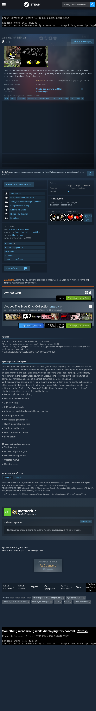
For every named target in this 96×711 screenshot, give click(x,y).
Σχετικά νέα (9, 253)
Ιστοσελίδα (10, 245)
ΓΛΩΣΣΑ (34, 589)
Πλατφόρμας (32, 100)
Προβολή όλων (86, 523)
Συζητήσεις (9, 257)
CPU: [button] (57, 604)
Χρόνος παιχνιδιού (65, 588)
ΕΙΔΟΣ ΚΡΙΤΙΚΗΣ (7, 588)
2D (72, 100)
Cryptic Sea (41, 91)
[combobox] (76, 4)
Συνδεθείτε (6, 174)
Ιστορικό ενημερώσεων (14, 249)
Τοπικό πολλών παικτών (59, 100)
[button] (78, 300)
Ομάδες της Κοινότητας (14, 261)
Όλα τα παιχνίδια (8, 39)
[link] (55, 327)
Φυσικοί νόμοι (44, 100)
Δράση (13, 100)
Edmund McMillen (54, 91)
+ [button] (82, 100)
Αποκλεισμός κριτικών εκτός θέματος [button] (47, 600)
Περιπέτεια (21, 100)
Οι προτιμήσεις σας (35, 552)
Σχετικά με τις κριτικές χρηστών (14, 552)
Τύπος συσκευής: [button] (81, 604)
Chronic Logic (42, 93)
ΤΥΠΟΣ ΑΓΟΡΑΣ (21, 588)
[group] (48, 601)
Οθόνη (78, 589)
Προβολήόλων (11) (88, 219)
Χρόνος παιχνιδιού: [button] (74, 600)
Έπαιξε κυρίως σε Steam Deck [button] (14, 604)
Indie (19, 39)
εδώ (63, 532)
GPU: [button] (66, 604)
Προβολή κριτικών (26, 516)
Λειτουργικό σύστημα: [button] (40, 604)
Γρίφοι (77, 100)
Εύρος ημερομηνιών (49, 588)
